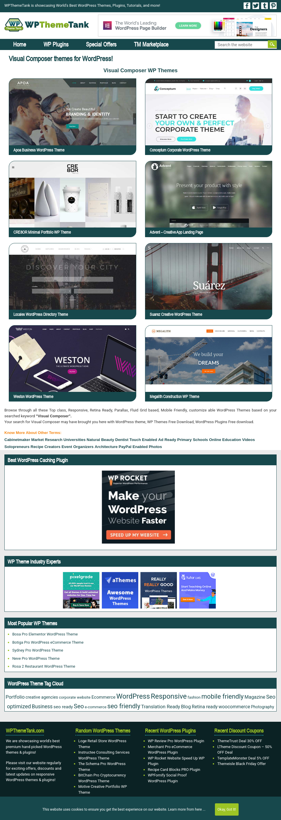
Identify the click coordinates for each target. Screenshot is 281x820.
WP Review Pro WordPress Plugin (176, 741)
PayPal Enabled (133, 447)
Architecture (106, 447)
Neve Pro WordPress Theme (36, 658)
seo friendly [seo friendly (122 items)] (123, 706)
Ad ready (167, 439)
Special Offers (101, 44)
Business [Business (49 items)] (42, 706)
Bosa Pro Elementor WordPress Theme (45, 634)
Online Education (225, 439)
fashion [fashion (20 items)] (194, 697)
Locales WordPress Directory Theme (69, 290)
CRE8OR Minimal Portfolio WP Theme (42, 232)
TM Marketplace (151, 44)
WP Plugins (56, 44)
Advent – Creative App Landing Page (176, 232)
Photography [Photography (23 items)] (262, 706)
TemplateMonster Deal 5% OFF (243, 758)
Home (19, 44)
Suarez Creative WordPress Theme (205, 290)
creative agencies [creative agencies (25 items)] (41, 697)
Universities (74, 439)
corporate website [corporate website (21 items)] (74, 697)
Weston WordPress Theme (67, 372)
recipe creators (46, 447)
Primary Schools (192, 439)
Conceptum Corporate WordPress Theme (180, 150)
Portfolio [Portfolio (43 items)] (15, 697)
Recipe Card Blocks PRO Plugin (174, 769)
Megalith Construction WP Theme (204, 372)
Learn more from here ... (187, 809)
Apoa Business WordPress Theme (38, 150)
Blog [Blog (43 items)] (186, 706)
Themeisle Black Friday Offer (241, 764)
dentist (121, 439)
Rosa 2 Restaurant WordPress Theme (43, 666)
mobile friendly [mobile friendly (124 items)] (222, 696)
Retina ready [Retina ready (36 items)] (205, 706)
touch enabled (143, 439)
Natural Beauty (100, 439)
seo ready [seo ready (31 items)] (63, 706)
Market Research (47, 439)
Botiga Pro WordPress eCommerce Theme (48, 642)
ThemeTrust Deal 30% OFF (239, 741)
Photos (155, 447)
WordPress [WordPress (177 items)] (133, 696)
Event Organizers (77, 447)
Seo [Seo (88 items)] (79, 706)
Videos (248, 439)
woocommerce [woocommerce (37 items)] (234, 706)
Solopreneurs (17, 447)
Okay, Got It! (227, 809)
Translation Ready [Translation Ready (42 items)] (160, 706)
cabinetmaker (17, 439)
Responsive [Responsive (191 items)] (169, 696)
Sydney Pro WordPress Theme (37, 650)
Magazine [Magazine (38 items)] (254, 697)
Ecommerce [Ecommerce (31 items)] (103, 697)
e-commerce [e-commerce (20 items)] (95, 707)
